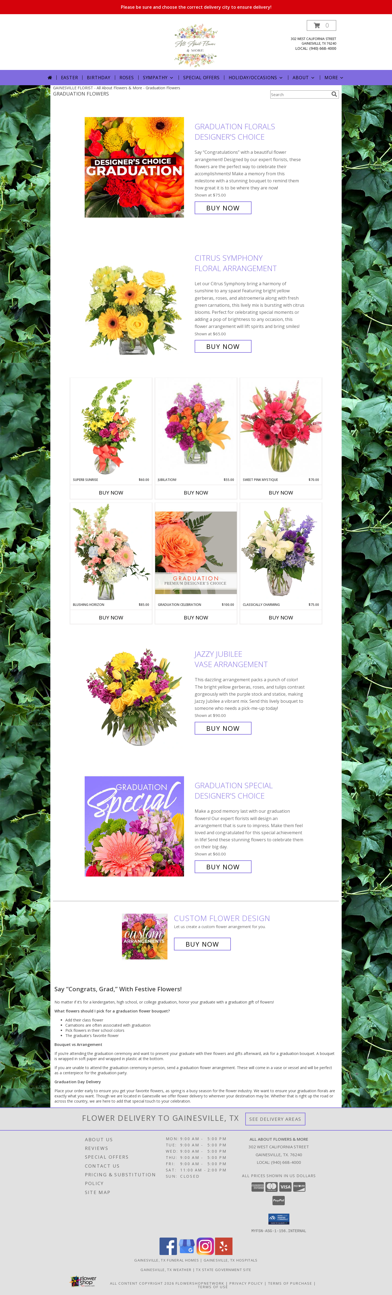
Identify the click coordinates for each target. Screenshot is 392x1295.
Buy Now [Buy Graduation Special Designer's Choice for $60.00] (223, 866)
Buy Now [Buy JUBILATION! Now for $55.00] (196, 492)
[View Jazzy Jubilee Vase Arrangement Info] (138, 691)
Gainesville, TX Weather (165, 1269)
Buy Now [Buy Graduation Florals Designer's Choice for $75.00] (223, 207)
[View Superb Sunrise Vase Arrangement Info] (111, 427)
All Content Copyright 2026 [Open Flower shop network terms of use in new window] (142, 1283)
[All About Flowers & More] (196, 45)
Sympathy (158, 78)
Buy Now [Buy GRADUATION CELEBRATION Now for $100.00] (196, 617)
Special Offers (201, 78)
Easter (69, 78)
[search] (334, 94)
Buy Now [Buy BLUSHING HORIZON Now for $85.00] (111, 617)
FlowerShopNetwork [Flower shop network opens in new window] (200, 1283)
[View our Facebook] (168, 1253)
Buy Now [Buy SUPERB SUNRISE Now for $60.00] (111, 492)
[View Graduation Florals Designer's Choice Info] (138, 167)
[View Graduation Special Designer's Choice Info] (138, 826)
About (304, 78)
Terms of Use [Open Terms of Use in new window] (213, 1286)
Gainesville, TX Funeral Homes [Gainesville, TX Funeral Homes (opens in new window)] (166, 1259)
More (334, 78)
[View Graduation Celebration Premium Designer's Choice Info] (196, 552)
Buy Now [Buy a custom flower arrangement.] (202, 944)
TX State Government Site (223, 1269)
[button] (321, 25)
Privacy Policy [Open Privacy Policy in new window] (246, 1283)
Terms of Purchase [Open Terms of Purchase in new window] (290, 1283)
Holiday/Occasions (256, 78)
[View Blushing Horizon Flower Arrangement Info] (111, 552)
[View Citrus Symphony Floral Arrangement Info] (138, 302)
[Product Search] (300, 94)
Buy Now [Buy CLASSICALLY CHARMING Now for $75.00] (281, 617)
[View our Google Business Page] (186, 1253)
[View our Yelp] (223, 1253)
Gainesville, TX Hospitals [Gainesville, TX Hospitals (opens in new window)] (231, 1259)
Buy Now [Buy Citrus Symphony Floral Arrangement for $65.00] (223, 346)
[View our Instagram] (205, 1253)
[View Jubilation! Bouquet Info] (196, 427)
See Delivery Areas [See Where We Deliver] (275, 1119)
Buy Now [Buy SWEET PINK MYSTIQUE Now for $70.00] (281, 492)
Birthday (98, 78)
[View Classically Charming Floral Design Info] (281, 552)
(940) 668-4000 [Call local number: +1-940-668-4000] (322, 48)
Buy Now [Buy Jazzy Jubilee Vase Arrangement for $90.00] (223, 728)
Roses (127, 78)
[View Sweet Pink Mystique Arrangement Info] (281, 427)
